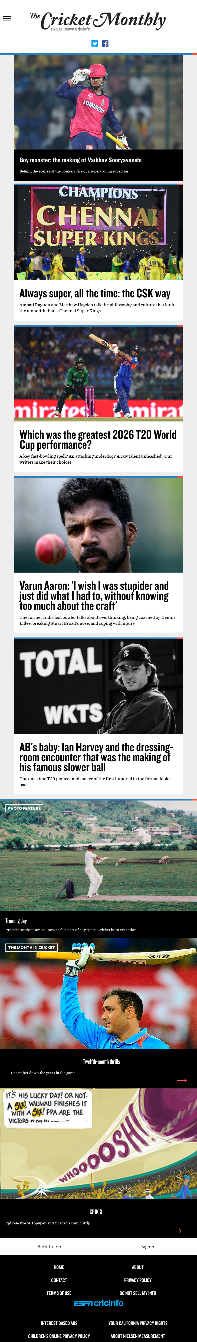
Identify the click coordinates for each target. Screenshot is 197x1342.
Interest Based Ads (59, 1323)
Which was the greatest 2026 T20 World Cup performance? (98, 439)
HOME (59, 1267)
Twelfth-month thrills (101, 1061)
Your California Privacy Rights (138, 1323)
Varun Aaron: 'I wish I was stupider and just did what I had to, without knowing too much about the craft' (94, 595)
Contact (59, 1280)
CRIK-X (96, 1211)
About (138, 1267)
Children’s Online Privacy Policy (59, 1336)
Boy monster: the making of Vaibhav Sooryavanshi (80, 159)
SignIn (148, 1246)
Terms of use (59, 1293)
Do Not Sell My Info (138, 1293)
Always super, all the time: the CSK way (94, 293)
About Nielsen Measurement (138, 1336)
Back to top (49, 1246)
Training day (16, 920)
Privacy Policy (138, 1280)
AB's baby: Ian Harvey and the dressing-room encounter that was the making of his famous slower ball (96, 757)
